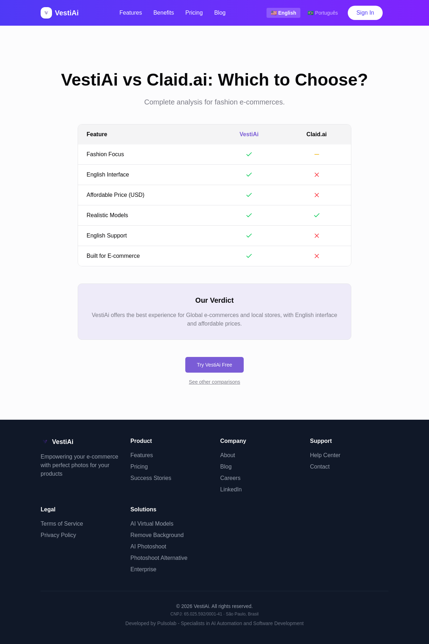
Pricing (194, 13)
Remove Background (157, 535)
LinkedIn (231, 489)
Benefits (163, 13)
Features (130, 13)
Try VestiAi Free (214, 365)
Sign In (365, 13)
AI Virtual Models (152, 524)
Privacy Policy (58, 535)
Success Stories (150, 478)
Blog (220, 13)
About (227, 455)
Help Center (325, 455)
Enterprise (143, 569)
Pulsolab (166, 623)
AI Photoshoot (148, 546)
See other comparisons (214, 382)
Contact (320, 467)
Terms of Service (62, 524)
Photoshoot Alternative (158, 558)
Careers (230, 478)
